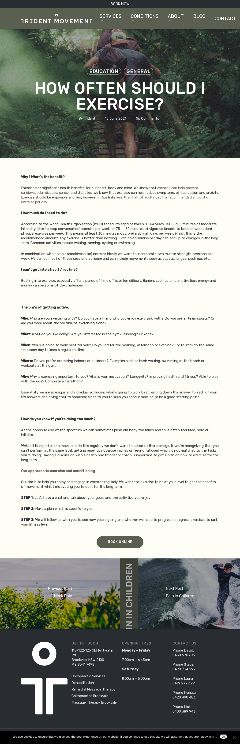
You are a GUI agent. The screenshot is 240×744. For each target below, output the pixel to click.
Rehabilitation (82, 683)
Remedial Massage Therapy (93, 689)
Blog (199, 17)
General (138, 71)
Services (110, 17)
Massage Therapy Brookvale (94, 702)
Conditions (144, 17)
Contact (225, 18)
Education (103, 71)
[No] (234, 737)
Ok (223, 736)
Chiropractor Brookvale (90, 696)
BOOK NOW (119, 4)
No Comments (147, 118)
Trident (89, 118)
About (176, 17)
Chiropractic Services (88, 676)
